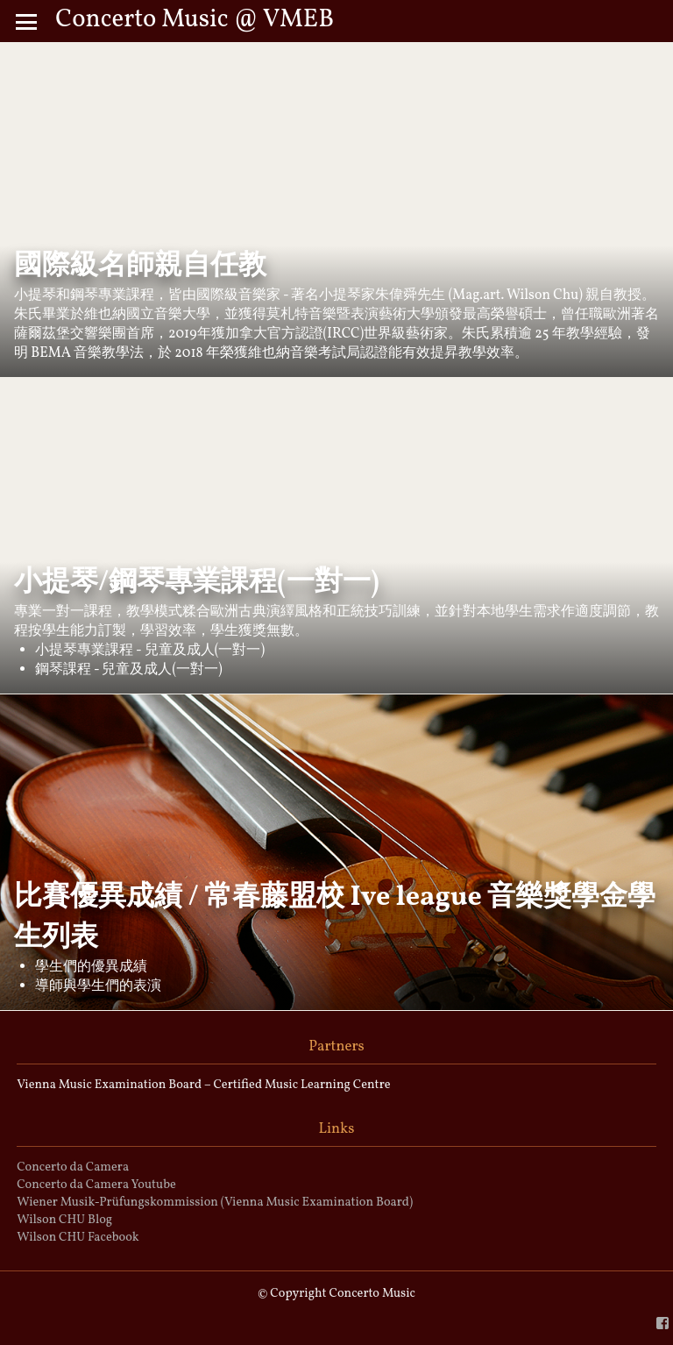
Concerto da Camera (73, 1167)
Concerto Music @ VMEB (194, 20)
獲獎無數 (266, 631)
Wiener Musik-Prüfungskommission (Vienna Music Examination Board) (215, 1202)
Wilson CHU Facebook (77, 1237)
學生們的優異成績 (91, 967)
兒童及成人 (180, 650)
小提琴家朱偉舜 (368, 295)
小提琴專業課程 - (90, 650)
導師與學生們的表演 (98, 986)
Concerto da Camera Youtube (96, 1184)
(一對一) (240, 650)
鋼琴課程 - (68, 670)
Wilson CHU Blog (64, 1219)
